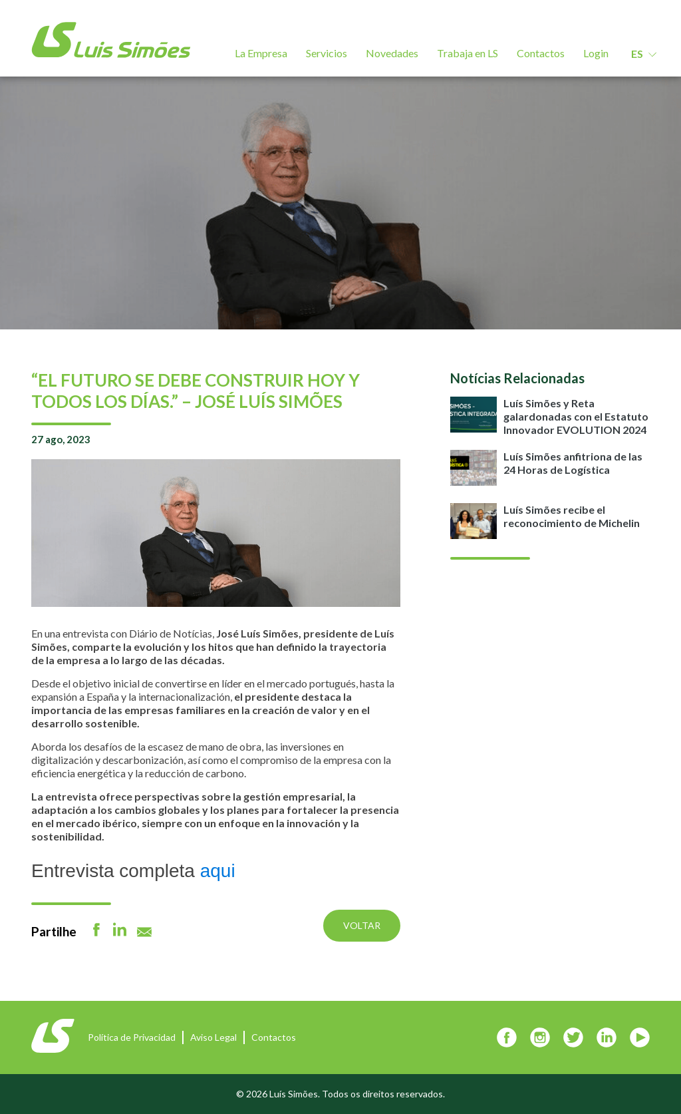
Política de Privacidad (132, 1037)
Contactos (541, 53)
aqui (217, 870)
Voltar (361, 925)
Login (596, 53)
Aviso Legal (213, 1037)
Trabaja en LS (467, 53)
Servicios (326, 53)
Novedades (392, 53)
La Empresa (261, 53)
